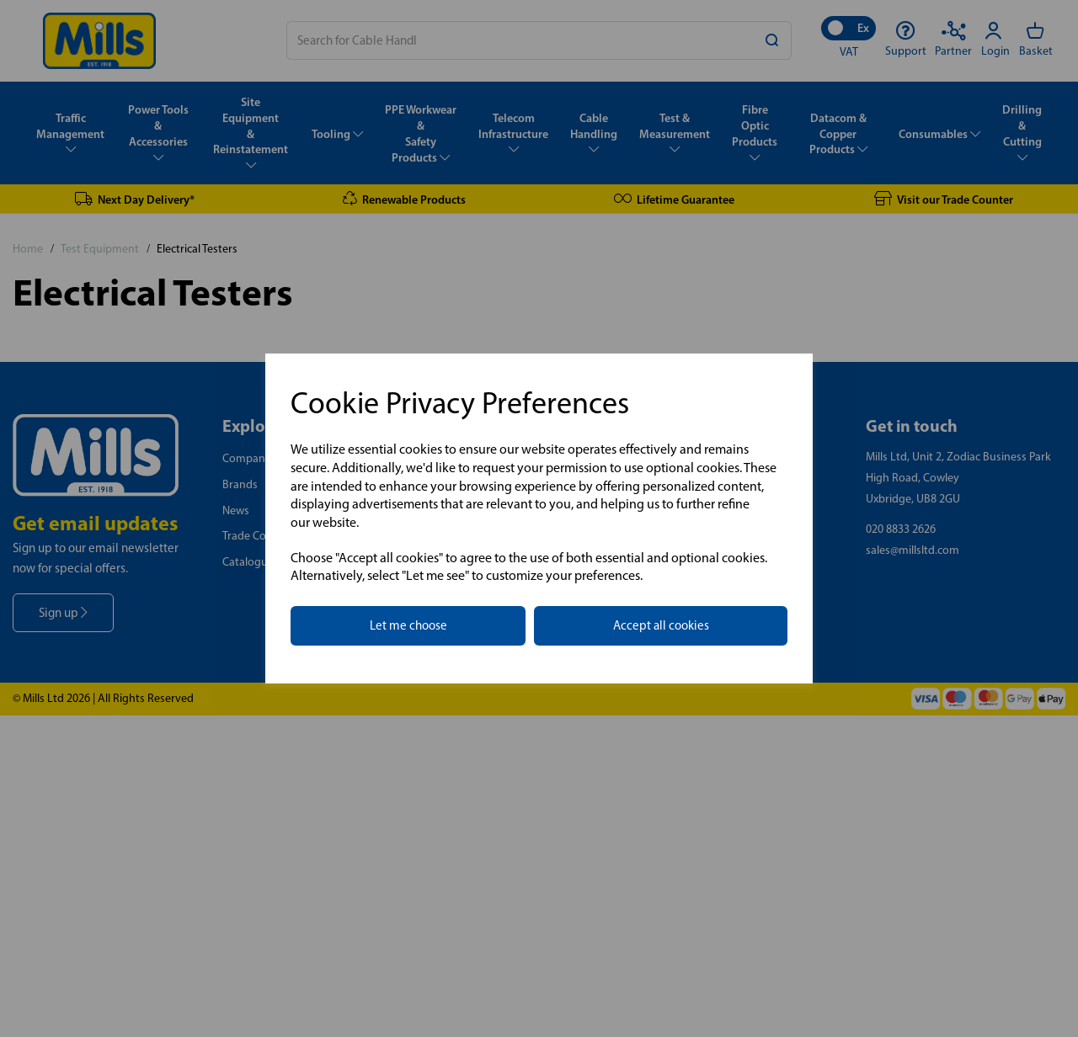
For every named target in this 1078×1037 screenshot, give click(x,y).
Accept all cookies (661, 625)
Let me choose (408, 625)
